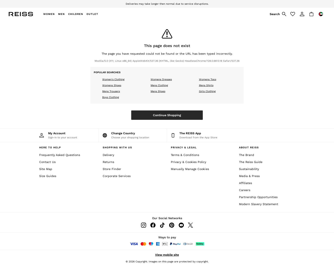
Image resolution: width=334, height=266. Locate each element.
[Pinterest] (171, 225)
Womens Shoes (111, 85)
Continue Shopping (167, 115)
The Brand (246, 155)
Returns (108, 162)
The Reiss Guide (250, 162)
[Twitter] (190, 225)
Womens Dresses (161, 79)
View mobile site (167, 254)
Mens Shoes (158, 91)
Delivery (108, 155)
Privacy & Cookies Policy (188, 162)
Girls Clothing (207, 91)
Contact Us (47, 162)
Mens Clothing (159, 85)
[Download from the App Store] (201, 135)
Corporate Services (117, 176)
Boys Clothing (110, 97)
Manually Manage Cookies (190, 169)
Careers (244, 190)
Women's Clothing (113, 79)
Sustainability (249, 169)
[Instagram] (143, 225)
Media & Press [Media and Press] (249, 176)
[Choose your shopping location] (133, 135)
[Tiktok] (162, 225)
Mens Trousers (111, 91)
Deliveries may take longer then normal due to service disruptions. (167, 3)
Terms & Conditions (185, 155)
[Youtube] (181, 225)
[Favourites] (292, 14)
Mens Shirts (206, 85)
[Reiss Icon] (21, 14)
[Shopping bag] (311, 14)
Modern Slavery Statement (258, 204)
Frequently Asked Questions (59, 155)
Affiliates (245, 183)
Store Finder (112, 169)
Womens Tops (207, 79)
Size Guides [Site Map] (47, 176)
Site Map (45, 169)
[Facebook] (153, 225)
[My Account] (65, 135)
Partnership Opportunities (258, 197)
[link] (277, 14)
